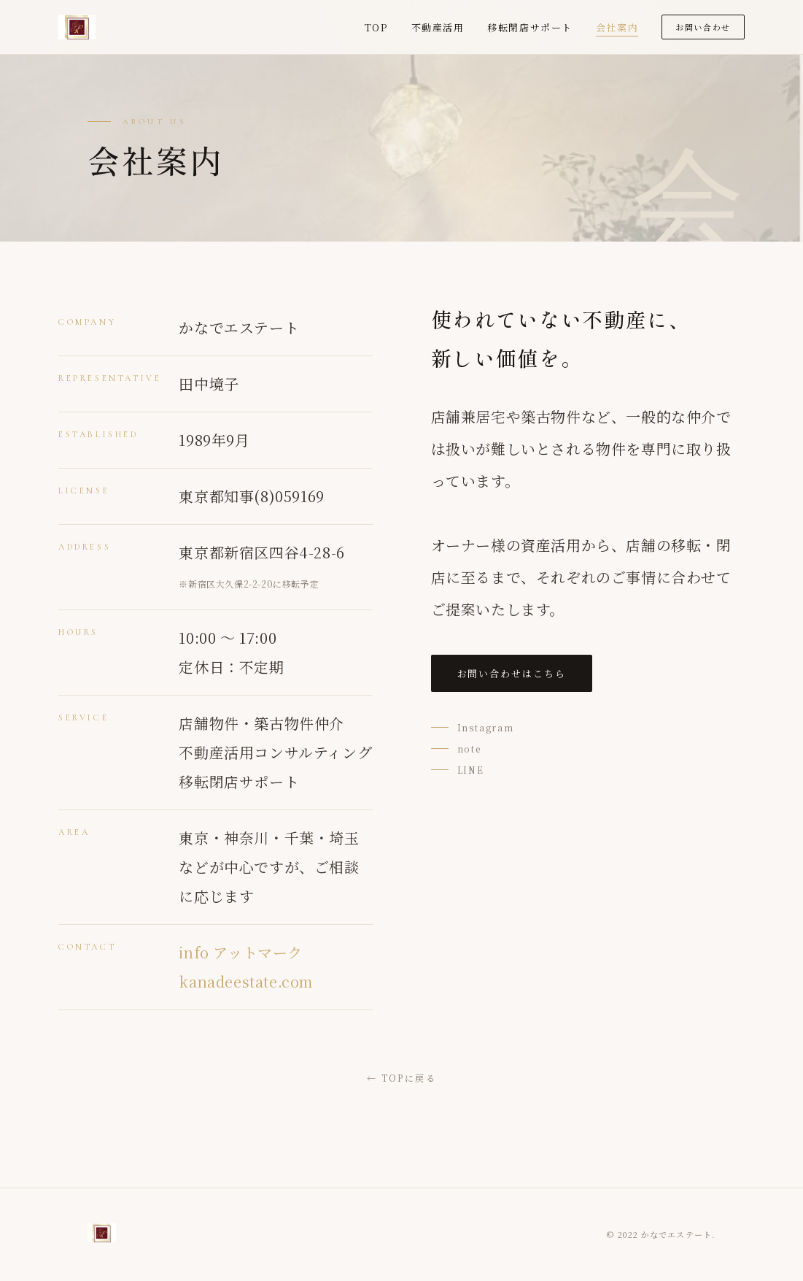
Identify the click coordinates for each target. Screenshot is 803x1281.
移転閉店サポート (529, 27)
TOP (376, 27)
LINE (470, 769)
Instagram (485, 727)
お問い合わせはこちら (512, 673)
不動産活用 (438, 27)
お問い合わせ (703, 27)
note (469, 748)
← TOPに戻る (401, 1078)
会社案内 (617, 27)
